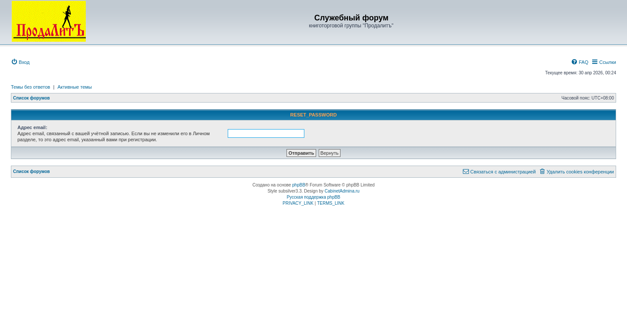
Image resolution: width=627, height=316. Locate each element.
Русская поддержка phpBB (313, 197)
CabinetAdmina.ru (342, 191)
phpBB (298, 185)
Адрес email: (32, 127)
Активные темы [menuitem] (74, 87)
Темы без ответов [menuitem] (30, 87)
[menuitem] (20, 62)
